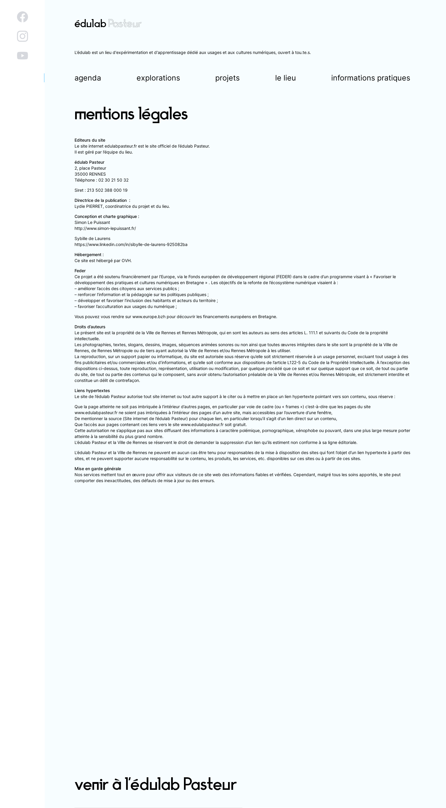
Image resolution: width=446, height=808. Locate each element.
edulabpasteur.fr (121, 145)
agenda (88, 77)
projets (227, 77)
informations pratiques (370, 77)
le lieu (285, 77)
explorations (158, 77)
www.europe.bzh (148, 316)
